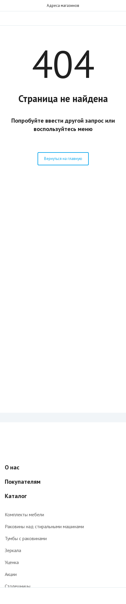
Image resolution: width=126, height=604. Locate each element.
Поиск (105, 18)
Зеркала (13, 550)
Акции (11, 574)
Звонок (117, 18)
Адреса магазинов (63, 5)
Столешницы (17, 586)
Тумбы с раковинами (26, 538)
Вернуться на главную (63, 158)
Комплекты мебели (24, 514)
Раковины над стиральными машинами (44, 526)
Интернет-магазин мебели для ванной (63, 18)
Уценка (12, 562)
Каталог (16, 496)
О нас (12, 467)
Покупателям (23, 482)
